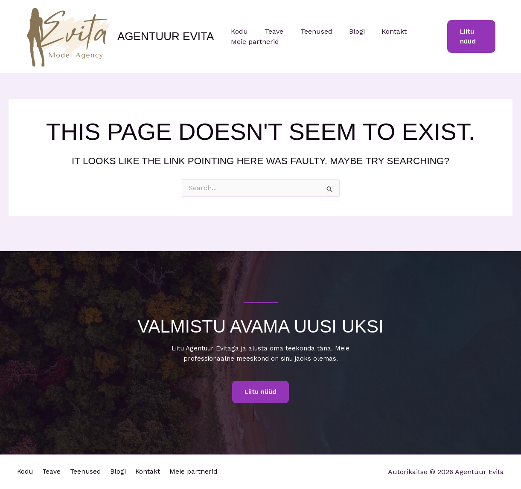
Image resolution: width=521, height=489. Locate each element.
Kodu (237, 31)
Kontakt (380, 31)
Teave (269, 31)
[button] (469, 36)
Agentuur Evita (165, 36)
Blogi (346, 31)
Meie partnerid (253, 42)
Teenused (308, 31)
